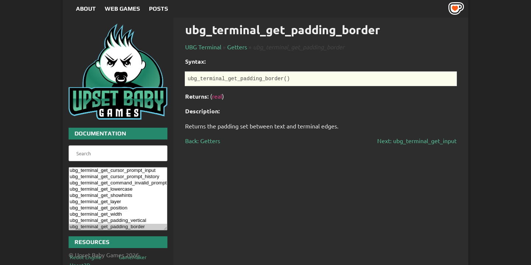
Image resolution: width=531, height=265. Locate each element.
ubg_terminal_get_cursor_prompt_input (118, 170)
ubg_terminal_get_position (118, 208)
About (86, 8)
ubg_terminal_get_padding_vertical (118, 221)
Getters (237, 46)
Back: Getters (202, 140)
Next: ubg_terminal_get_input (417, 140)
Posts (158, 8)
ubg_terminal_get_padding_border (118, 227)
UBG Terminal (203, 46)
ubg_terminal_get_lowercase (118, 189)
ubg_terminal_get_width (118, 214)
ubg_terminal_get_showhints (118, 195)
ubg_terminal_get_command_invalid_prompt (118, 183)
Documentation (100, 133)
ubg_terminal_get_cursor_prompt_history (118, 177)
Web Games (122, 8)
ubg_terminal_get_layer (118, 202)
